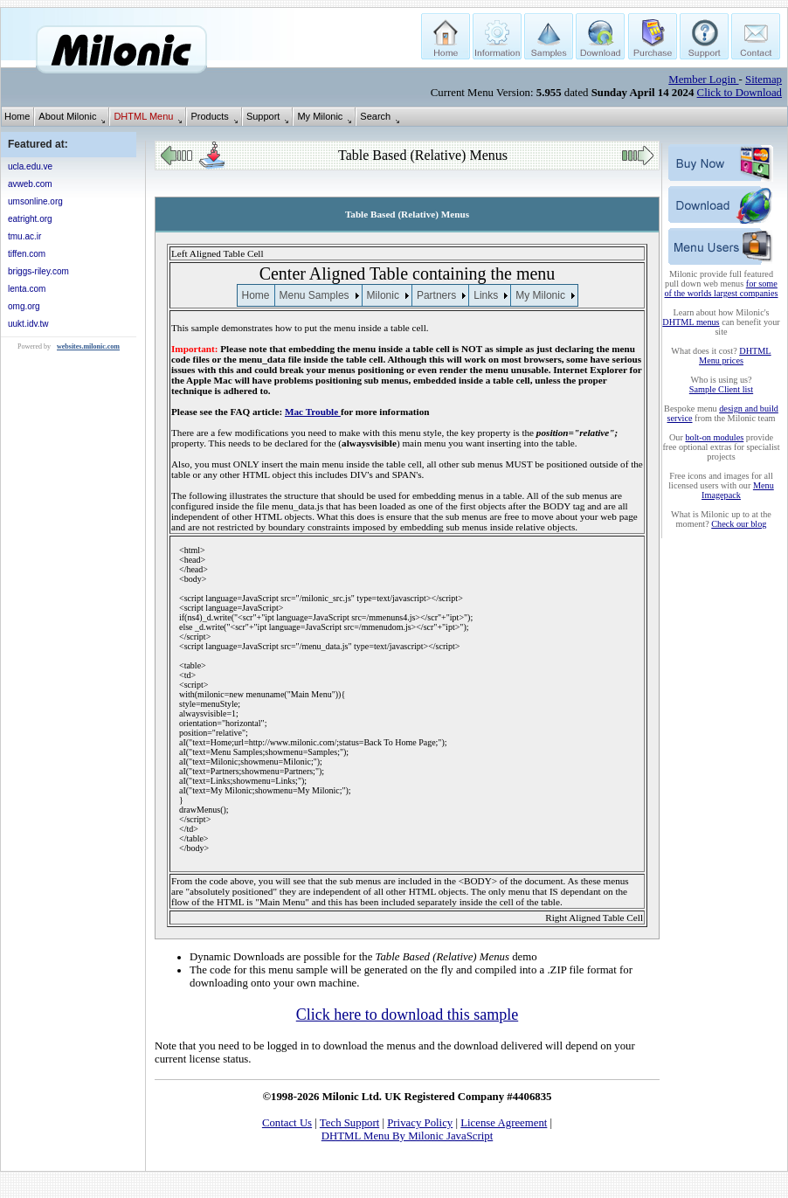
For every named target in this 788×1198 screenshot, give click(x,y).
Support (263, 116)
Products (209, 116)
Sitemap (763, 79)
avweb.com (30, 184)
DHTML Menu (143, 116)
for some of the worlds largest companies (721, 288)
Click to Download (739, 93)
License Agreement (503, 1123)
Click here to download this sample (407, 1014)
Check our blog (738, 524)
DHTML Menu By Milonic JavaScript (407, 1136)
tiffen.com (26, 254)
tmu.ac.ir (24, 236)
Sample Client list (721, 389)
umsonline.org (35, 201)
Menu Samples (314, 295)
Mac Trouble (313, 411)
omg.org (24, 306)
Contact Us (287, 1123)
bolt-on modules (714, 437)
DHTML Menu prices (735, 355)
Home (17, 116)
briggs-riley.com (38, 271)
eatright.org (30, 219)
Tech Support (349, 1123)
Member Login (703, 79)
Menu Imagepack (738, 490)
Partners (436, 295)
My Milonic (319, 116)
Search (375, 116)
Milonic (383, 295)
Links (485, 295)
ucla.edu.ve (30, 166)
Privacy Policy (420, 1123)
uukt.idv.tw (28, 324)
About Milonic (67, 116)
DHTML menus (690, 322)
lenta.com (26, 289)
